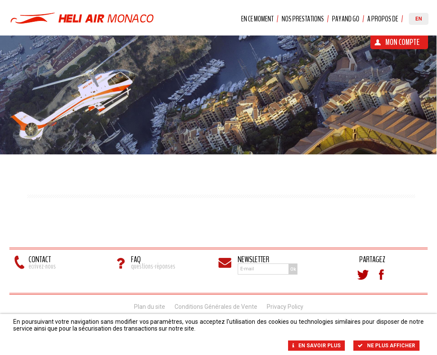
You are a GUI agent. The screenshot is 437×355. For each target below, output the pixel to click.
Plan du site (149, 306)
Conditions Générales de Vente (216, 306)
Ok (293, 269)
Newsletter (253, 259)
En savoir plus (316, 346)
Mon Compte (402, 42)
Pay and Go (345, 19)
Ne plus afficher (386, 346)
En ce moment (257, 19)
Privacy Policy (285, 306)
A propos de (382, 19)
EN (418, 19)
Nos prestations (303, 19)
